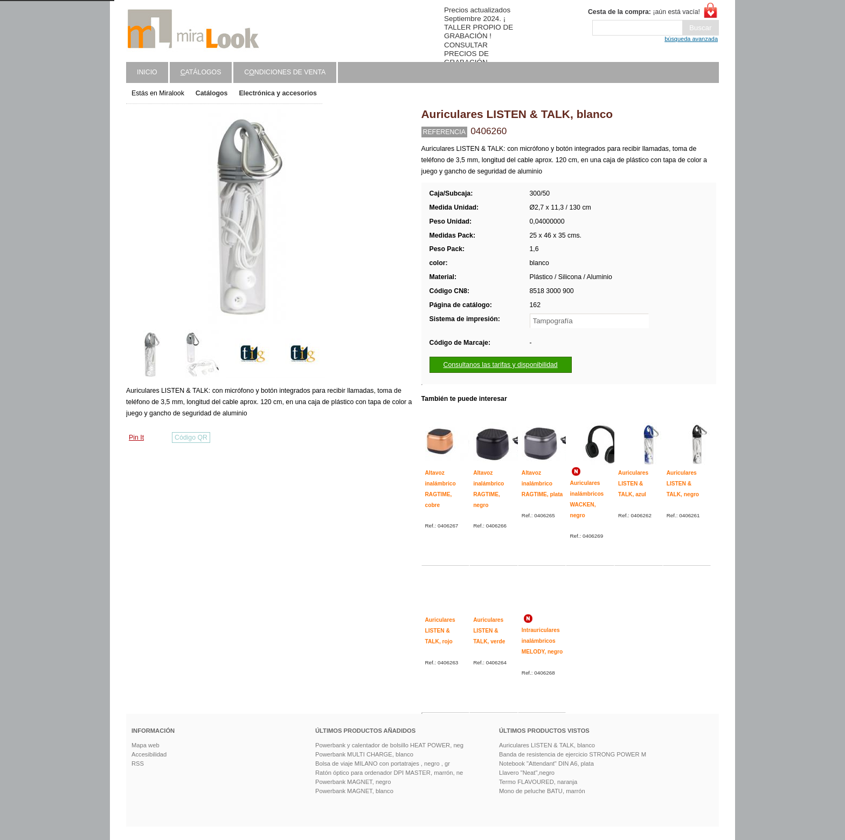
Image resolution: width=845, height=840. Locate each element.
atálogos (201, 72)
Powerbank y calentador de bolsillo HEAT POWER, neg (389, 745)
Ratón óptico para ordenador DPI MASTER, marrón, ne (389, 772)
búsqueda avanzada (691, 39)
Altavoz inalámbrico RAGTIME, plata (542, 483)
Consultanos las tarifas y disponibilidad (501, 365)
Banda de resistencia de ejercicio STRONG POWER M (572, 754)
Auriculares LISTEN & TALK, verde (489, 630)
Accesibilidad (149, 754)
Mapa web (145, 745)
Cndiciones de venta (284, 72)
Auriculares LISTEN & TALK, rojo (440, 630)
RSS (137, 763)
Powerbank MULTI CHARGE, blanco (364, 754)
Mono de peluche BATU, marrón (542, 791)
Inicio (147, 72)
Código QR (191, 437)
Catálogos (212, 93)
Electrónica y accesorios (277, 93)
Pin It (136, 437)
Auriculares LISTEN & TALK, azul (633, 483)
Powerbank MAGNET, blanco (354, 791)
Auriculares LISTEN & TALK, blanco (547, 745)
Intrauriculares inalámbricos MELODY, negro (542, 640)
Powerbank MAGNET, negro (353, 782)
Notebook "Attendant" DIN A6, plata (546, 763)
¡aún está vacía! (644, 12)
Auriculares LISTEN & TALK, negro (683, 483)
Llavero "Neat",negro (527, 772)
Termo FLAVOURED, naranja (538, 782)
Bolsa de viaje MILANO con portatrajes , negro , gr (382, 763)
